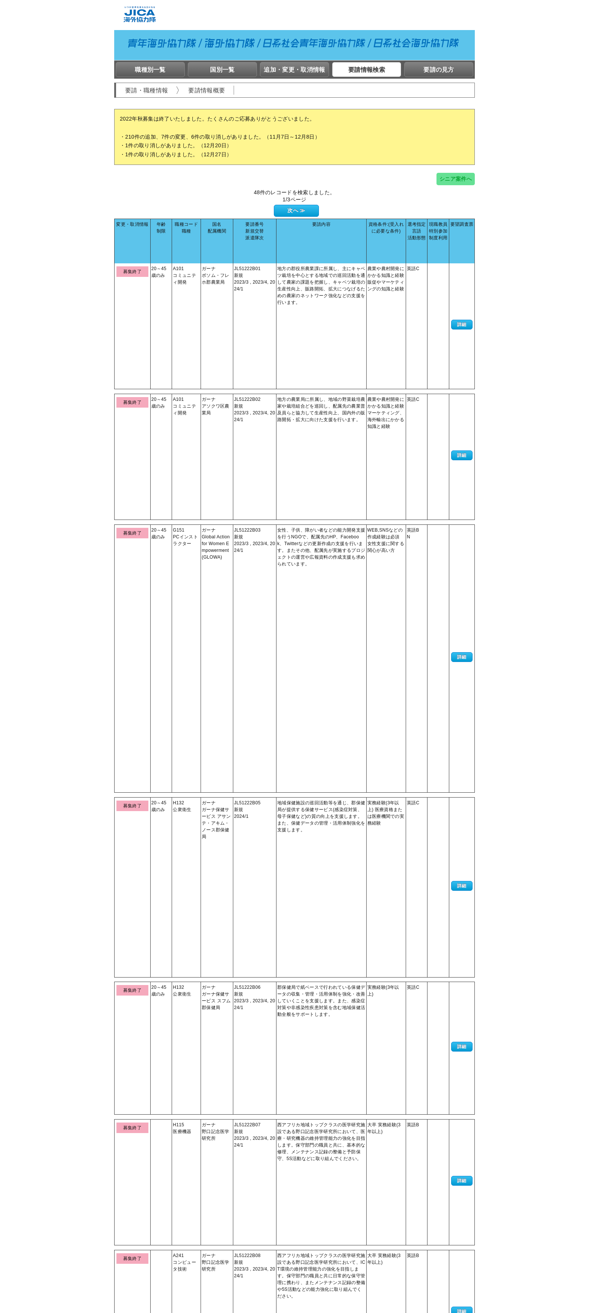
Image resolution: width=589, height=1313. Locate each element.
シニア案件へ (455, 179)
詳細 (462, 263)
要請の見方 (438, 69)
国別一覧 (222, 69)
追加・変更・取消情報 (294, 69)
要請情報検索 (366, 69)
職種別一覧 (150, 69)
